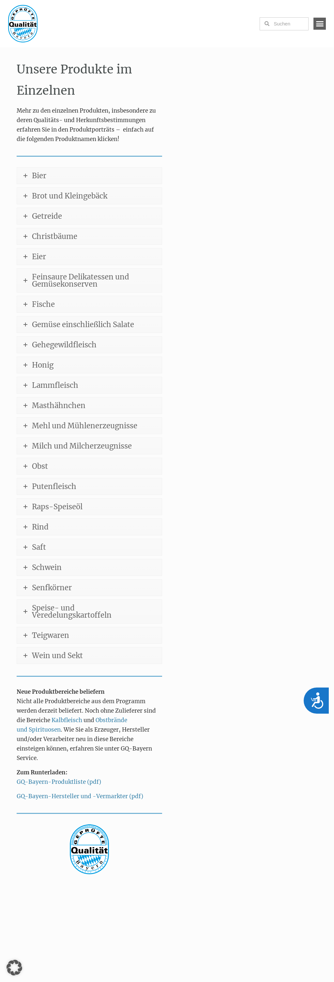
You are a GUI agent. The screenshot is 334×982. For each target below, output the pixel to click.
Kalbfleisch (68, 720)
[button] (319, 24)
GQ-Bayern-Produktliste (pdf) (59, 781)
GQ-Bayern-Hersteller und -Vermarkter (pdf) (80, 796)
